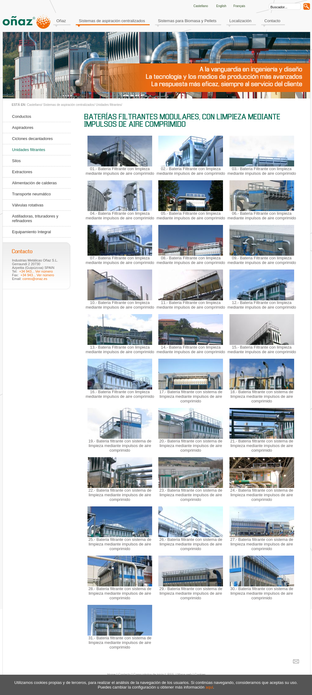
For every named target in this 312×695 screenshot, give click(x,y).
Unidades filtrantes (108, 104)
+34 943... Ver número (36, 271)
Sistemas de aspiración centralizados (112, 20)
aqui (209, 687)
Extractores (22, 172)
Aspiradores (22, 127)
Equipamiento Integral (31, 232)
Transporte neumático (31, 194)
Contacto (272, 20)
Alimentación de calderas (34, 183)
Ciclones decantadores (32, 138)
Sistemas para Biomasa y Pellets (187, 20)
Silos (16, 160)
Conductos (21, 116)
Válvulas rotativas (27, 205)
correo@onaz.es (34, 279)
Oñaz (61, 20)
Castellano (34, 104)
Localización (240, 20)
